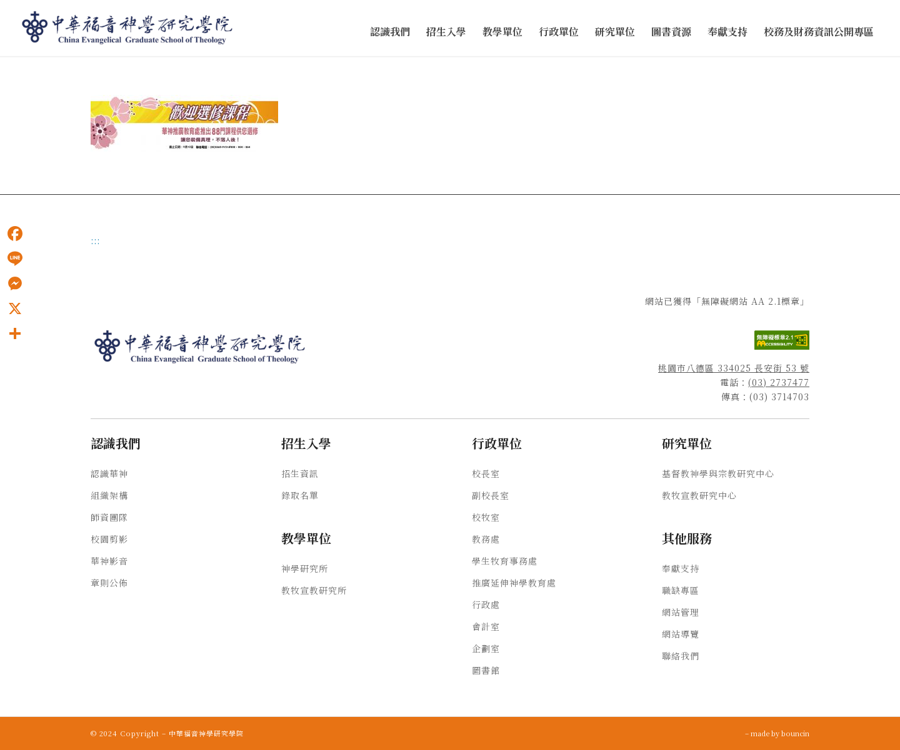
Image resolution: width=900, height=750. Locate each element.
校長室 (486, 473)
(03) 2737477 (778, 382)
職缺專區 (680, 590)
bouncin (795, 733)
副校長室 (490, 495)
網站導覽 (680, 634)
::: (95, 240)
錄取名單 (300, 495)
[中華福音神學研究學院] (128, 28)
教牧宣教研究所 (314, 590)
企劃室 (486, 648)
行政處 (486, 604)
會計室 (486, 626)
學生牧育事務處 (505, 561)
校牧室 (486, 517)
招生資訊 (300, 473)
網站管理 (680, 612)
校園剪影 (109, 539)
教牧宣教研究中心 (699, 495)
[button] (390, 32)
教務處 (486, 539)
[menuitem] (390, 32)
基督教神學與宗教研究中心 (718, 473)
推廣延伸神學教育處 (514, 582)
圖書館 (486, 670)
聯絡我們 (680, 655)
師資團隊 (109, 517)
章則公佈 (109, 582)
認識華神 (109, 473)
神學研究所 (304, 568)
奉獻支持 (680, 568)
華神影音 (109, 561)
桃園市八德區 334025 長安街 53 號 (733, 368)
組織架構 (109, 495)
